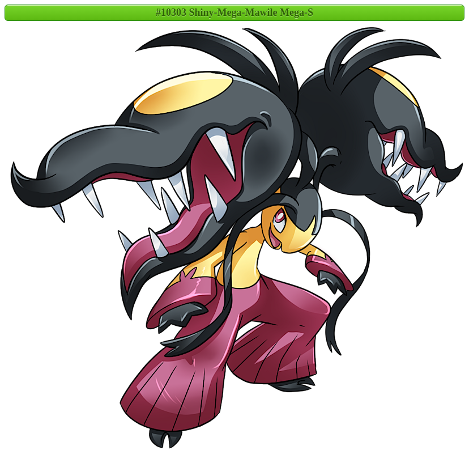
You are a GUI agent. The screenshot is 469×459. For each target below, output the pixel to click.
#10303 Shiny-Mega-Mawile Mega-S (234, 12)
